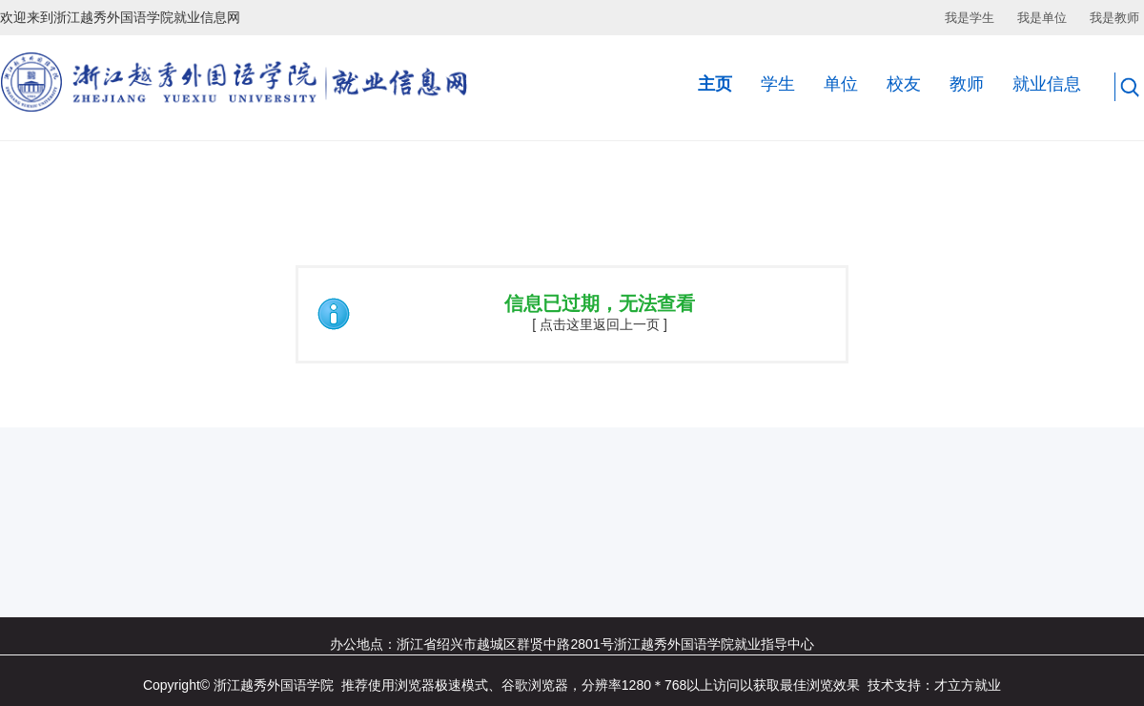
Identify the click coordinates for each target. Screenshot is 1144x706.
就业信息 (1046, 83)
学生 (778, 83)
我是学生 (969, 17)
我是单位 (1042, 17)
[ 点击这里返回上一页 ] (599, 324)
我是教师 (1114, 17)
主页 (715, 83)
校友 (904, 83)
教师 (967, 83)
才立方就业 (967, 685)
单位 (841, 83)
